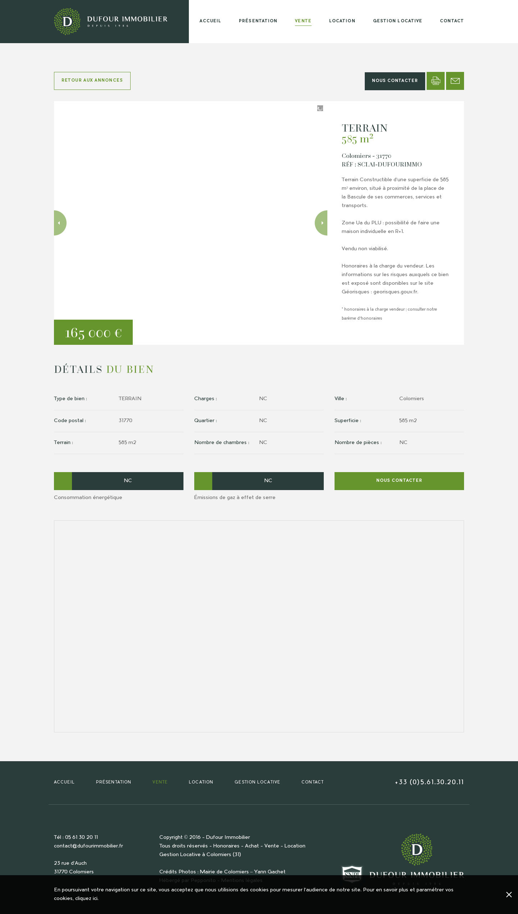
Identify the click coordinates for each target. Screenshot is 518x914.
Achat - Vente (262, 846)
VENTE (303, 21)
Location (295, 846)
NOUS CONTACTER (395, 81)
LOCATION (342, 21)
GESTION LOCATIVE (398, 21)
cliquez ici (86, 898)
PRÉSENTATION (258, 21)
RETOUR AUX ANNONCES (92, 81)
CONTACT (452, 21)
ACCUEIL (210, 21)
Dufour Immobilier (228, 837)
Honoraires (226, 846)
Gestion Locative (180, 855)
